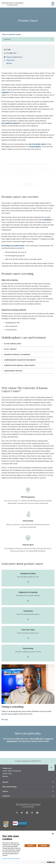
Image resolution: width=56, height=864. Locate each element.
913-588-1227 (10, 53)
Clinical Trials (7, 773)
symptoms (5, 92)
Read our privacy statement (11, 858)
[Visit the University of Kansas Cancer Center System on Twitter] (22, 813)
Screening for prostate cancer (13, 246)
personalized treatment (10, 123)
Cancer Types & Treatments (11, 771)
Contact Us (6, 796)
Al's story (5, 720)
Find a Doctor (10, 60)
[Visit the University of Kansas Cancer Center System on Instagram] (32, 813)
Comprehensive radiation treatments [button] (20, 360)
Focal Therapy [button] (10, 349)
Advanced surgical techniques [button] (17, 354)
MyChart (9, 63)
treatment (47, 220)
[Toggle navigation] (53, 4)
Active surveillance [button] (12, 344)
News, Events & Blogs (9, 787)
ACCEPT (30, 845)
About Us (5, 782)
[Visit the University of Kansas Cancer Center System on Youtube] (37, 813)
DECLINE (44, 845)
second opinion (35, 147)
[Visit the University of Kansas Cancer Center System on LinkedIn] (27, 813)
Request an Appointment (14, 57)
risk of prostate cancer (37, 144)
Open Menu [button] (7, 39)
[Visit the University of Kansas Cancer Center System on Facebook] (17, 813)
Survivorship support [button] (13, 371)
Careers (5, 791)
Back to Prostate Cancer (12, 34)
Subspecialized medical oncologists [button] (19, 365)
